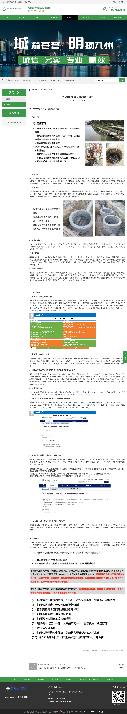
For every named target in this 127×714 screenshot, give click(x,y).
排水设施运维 (27, 80)
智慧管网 (17, 80)
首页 (7, 17)
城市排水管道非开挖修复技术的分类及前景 (51, 664)
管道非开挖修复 (56, 80)
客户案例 (54, 17)
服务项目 (38, 17)
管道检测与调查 (69, 80)
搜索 (122, 80)
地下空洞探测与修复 (41, 80)
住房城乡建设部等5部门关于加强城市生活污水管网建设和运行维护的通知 (61, 668)
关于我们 (114, 2)
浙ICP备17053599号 (90, 712)
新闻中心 (69, 17)
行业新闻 (7, 104)
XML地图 (100, 712)
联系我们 (122, 2)
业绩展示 (85, 17)
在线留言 (101, 17)
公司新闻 (7, 99)
